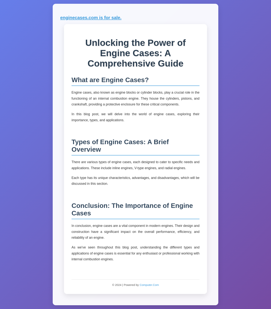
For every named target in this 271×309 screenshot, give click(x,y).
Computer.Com (149, 284)
